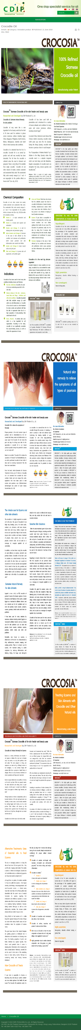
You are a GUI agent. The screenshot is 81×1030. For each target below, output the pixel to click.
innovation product (24, 30)
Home (3, 1016)
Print (75, 29)
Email (78, 29)
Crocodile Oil (9, 26)
